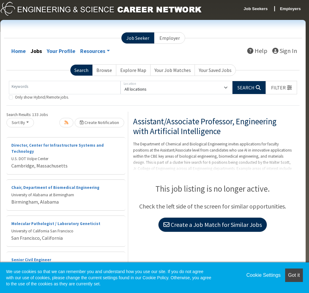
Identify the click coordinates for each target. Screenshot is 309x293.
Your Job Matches (172, 70)
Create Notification (99, 122)
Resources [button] (92, 50)
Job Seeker (137, 38)
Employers (290, 8)
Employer (169, 38)
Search (81, 70)
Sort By (18, 122)
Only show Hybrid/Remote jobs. (42, 97)
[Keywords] (65, 87)
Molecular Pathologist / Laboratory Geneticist (55, 223)
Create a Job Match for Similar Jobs (212, 224)
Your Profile (61, 50)
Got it (294, 275)
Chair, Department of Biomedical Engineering (55, 187)
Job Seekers (256, 8)
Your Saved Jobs (215, 70)
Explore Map (133, 70)
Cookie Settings (263, 275)
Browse (104, 70)
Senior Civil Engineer (31, 259)
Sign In (284, 50)
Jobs (36, 50)
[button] (281, 87)
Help (257, 50)
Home (18, 50)
